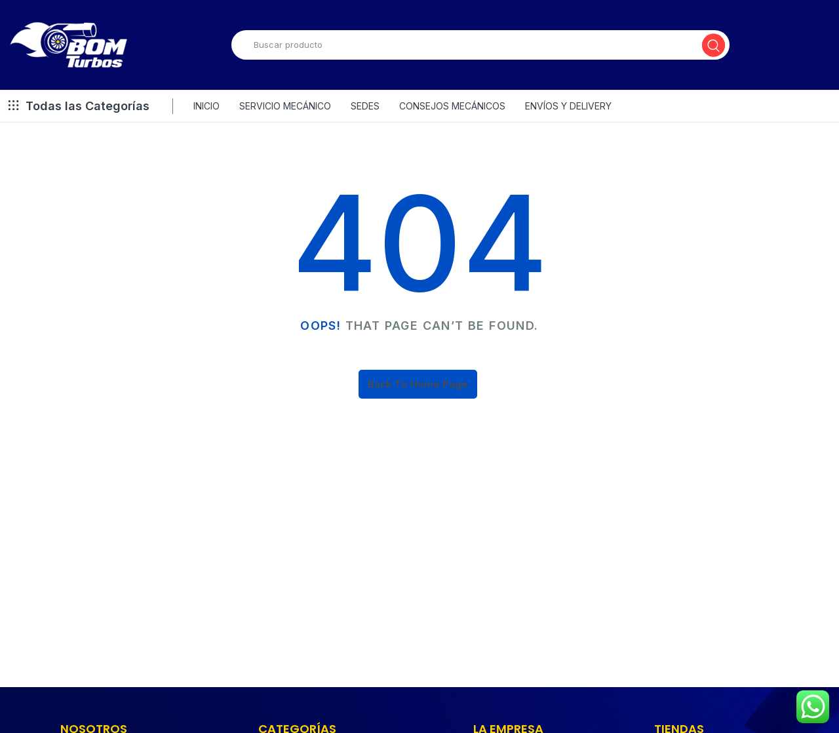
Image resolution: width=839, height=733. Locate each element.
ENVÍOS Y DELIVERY (568, 105)
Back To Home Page (418, 384)
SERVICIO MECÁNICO (285, 105)
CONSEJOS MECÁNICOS (452, 105)
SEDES (365, 105)
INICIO (206, 105)
